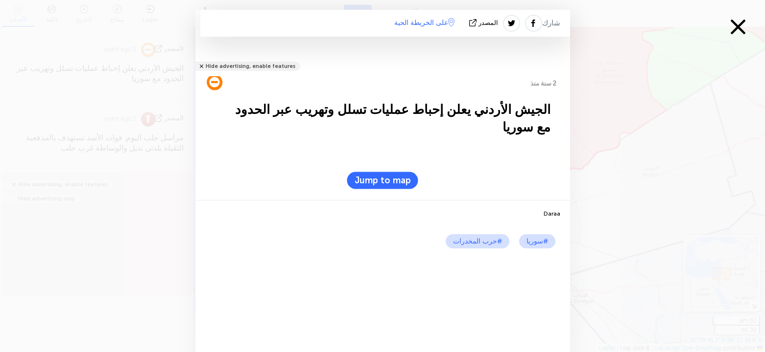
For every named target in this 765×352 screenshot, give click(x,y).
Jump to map (383, 180)
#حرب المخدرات (477, 241)
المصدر (484, 22)
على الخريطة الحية (424, 22)
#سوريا (537, 241)
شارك (551, 23)
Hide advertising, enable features (250, 66)
